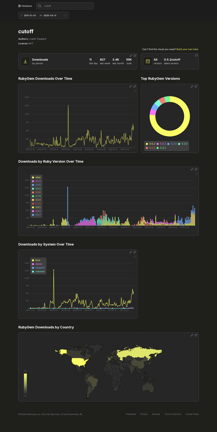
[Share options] (130, 55)
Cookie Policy (192, 414)
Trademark (131, 414)
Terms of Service (173, 414)
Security (156, 414)
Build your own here (187, 49)
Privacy (144, 414)
